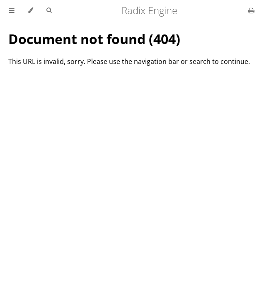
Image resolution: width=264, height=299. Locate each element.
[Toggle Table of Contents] (11, 10)
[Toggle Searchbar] (49, 10)
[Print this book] (251, 10)
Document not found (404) (94, 39)
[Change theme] (30, 10)
